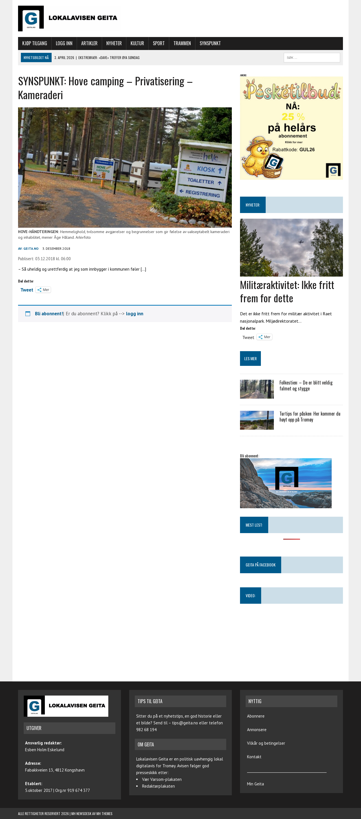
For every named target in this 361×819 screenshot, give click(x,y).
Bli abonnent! (49, 313)
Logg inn (64, 43)
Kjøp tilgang (34, 43)
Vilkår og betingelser (266, 743)
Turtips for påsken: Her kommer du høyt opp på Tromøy (309, 416)
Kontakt (254, 756)
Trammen (182, 43)
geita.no (31, 248)
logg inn (134, 313)
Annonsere (257, 729)
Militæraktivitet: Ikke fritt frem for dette (287, 291)
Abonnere (256, 716)
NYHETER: (253, 205)
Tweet (26, 289)
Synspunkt (210, 43)
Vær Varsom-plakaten (162, 779)
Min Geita (255, 784)
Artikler (89, 43)
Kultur (137, 43)
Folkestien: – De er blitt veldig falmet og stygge (306, 385)
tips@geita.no (185, 722)
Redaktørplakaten (158, 786)
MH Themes (104, 813)
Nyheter (114, 43)
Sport (159, 43)
